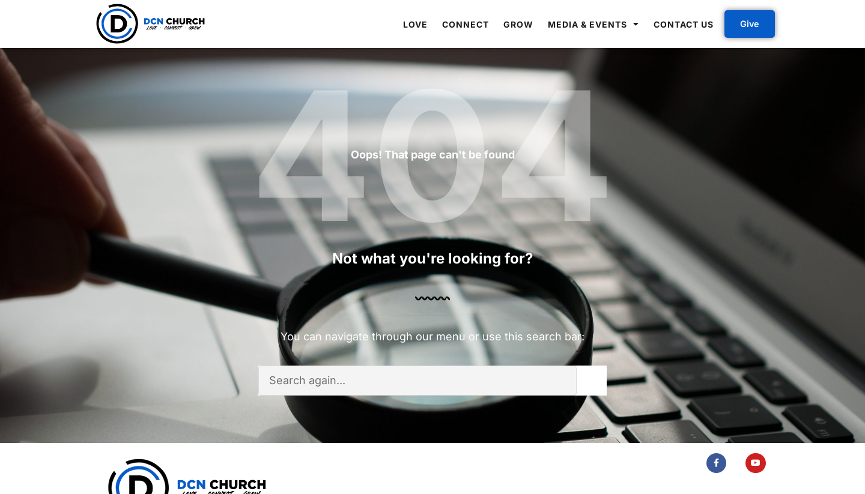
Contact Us (684, 24)
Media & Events (593, 24)
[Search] (592, 381)
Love (415, 24)
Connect (465, 24)
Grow (518, 24)
